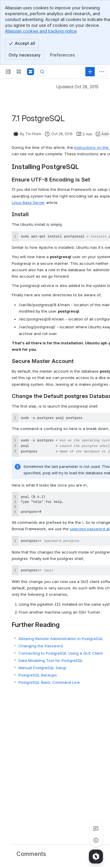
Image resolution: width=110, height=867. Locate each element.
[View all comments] (96, 828)
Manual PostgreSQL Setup (42, 664)
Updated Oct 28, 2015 (77, 86)
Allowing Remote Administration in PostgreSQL (60, 635)
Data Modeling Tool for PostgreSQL (50, 657)
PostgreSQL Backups (37, 671)
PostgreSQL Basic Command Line (49, 678)
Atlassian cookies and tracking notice (41, 31)
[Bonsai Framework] (30, 71)
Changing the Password (40, 642)
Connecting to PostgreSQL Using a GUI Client (60, 649)
